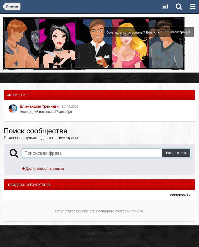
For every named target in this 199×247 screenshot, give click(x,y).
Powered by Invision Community (99, 239)
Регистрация (180, 32)
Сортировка (180, 195)
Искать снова (176, 153)
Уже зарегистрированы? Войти (133, 32)
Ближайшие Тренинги (39, 106)
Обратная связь (99, 233)
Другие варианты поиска (43, 169)
